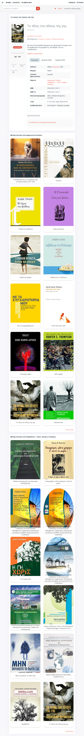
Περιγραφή (34, 60)
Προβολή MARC (46, 60)
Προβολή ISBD (60, 60)
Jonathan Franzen (34, 36)
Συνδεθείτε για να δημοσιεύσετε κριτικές (42, 122)
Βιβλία (60, 8)
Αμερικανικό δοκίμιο (54, 80)
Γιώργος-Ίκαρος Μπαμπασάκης (51, 39)
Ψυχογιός (55, 67)
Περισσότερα (69, 429)
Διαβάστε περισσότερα (34, 54)
